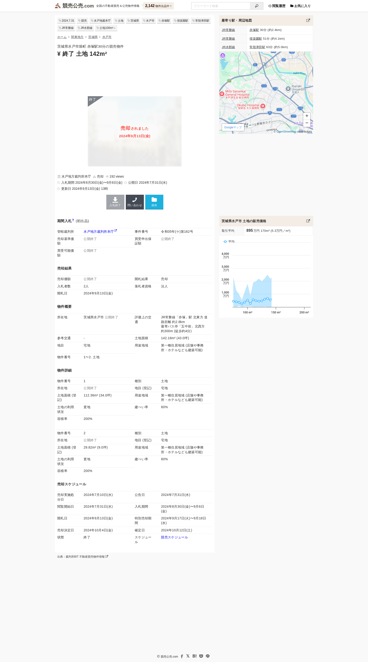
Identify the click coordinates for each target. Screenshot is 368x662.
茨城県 (134, 20)
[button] (306, 116)
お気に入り (300, 6)
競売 (84, 20)
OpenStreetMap (286, 131)
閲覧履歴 (276, 6)
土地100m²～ (108, 28)
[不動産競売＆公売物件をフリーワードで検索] (220, 6)
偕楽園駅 (182, 20)
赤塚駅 (165, 20)
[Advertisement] (135, 76)
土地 (120, 20)
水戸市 (150, 20)
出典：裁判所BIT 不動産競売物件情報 (82, 556)
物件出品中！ (158, 6)
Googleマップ (233, 127)
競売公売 (72, 6)
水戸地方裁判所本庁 (99, 231)
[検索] (256, 6)
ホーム (62, 37)
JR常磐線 (68, 28)
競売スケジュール (174, 537)
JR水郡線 (87, 28)
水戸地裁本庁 (102, 20)
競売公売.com (169, 656)
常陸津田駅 (202, 20)
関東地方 (77, 37)
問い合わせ (135, 202)
